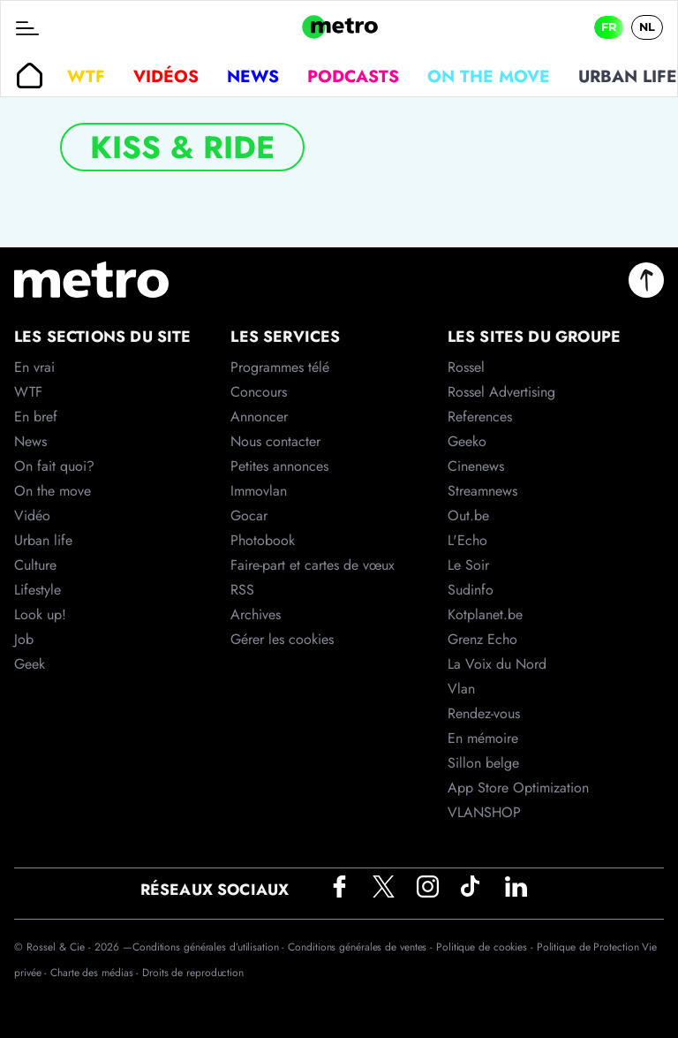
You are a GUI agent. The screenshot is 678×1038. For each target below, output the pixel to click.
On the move (488, 76)
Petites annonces (279, 466)
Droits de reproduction (193, 973)
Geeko (467, 441)
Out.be (468, 515)
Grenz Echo (482, 639)
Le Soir (468, 565)
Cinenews (476, 466)
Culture (35, 565)
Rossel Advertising (501, 392)
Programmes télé (279, 367)
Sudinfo (470, 590)
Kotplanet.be (485, 614)
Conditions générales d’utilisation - (210, 947)
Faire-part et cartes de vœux (312, 565)
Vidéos (166, 76)
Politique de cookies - (486, 947)
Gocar (248, 515)
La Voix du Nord (497, 664)
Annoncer (259, 416)
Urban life (43, 540)
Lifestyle (37, 590)
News (253, 76)
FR (608, 27)
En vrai (34, 367)
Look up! (40, 614)
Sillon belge (483, 763)
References (480, 416)
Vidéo (32, 515)
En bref (35, 416)
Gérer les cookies (282, 639)
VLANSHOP (484, 812)
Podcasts (353, 76)
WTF (86, 76)
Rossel (466, 367)
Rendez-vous (484, 713)
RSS (242, 590)
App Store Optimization (518, 787)
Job (24, 639)
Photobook (262, 540)
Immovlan (258, 491)
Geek (29, 664)
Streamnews (482, 491)
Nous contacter (275, 441)
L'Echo (467, 540)
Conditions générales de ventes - (362, 947)
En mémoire (483, 738)
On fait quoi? (54, 466)
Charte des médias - (96, 973)
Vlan (461, 688)
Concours (258, 392)
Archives (255, 614)
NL (647, 27)
